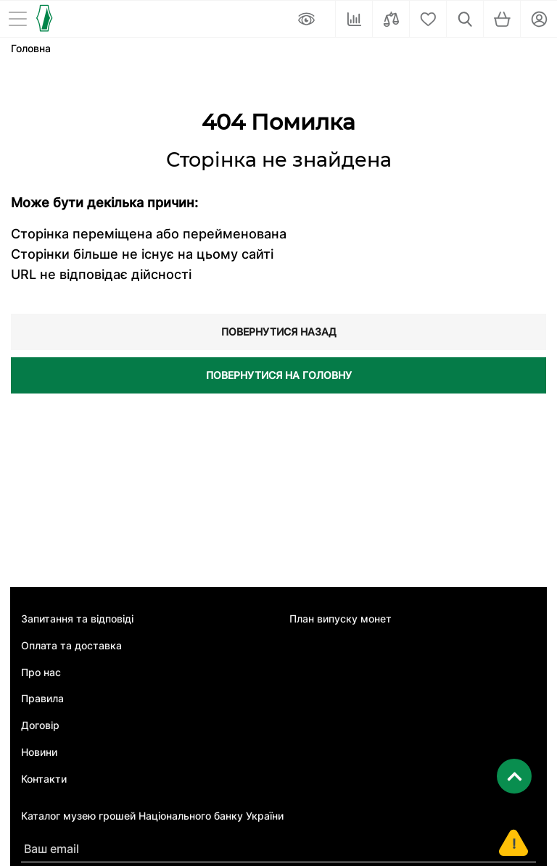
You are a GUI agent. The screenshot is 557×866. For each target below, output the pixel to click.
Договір (40, 725)
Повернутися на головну (279, 375)
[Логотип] (43, 18)
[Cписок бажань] (428, 19)
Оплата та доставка (71, 645)
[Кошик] (502, 19)
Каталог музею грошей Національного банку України (152, 816)
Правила (42, 698)
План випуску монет (340, 619)
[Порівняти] (391, 19)
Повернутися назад (279, 331)
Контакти (44, 779)
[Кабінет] (539, 19)
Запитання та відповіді (77, 619)
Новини (39, 752)
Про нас (41, 672)
